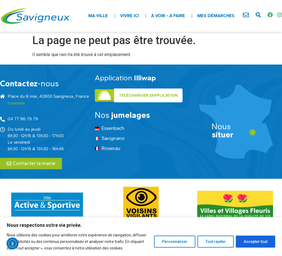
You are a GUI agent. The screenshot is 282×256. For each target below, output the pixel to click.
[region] (141, 236)
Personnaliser (174, 241)
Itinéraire (16, 118)
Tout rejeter (215, 241)
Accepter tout (255, 241)
